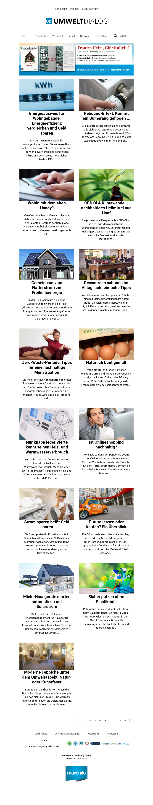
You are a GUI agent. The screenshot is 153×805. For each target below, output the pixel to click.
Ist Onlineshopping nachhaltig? (106, 445)
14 (114, 721)
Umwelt (72, 36)
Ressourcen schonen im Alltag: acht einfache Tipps (106, 286)
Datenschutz (41, 734)
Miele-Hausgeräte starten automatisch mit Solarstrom (47, 602)
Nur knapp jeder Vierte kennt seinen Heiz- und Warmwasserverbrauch (46, 447)
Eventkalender (90, 8)
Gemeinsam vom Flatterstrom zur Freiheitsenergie (46, 288)
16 (125, 721)
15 (120, 721)
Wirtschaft (57, 36)
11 (100, 721)
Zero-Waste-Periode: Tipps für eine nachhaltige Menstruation (47, 368)
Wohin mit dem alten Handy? (47, 206)
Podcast (74, 8)
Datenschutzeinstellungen (67, 734)
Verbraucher (41, 36)
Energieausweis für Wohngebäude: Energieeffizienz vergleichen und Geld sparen (46, 124)
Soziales (84, 36)
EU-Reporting (100, 36)
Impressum (112, 734)
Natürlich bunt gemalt (106, 363)
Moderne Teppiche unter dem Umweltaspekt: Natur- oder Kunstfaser (46, 677)
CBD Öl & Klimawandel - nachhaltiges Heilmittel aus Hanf (106, 208)
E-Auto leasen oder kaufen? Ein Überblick (106, 525)
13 (109, 721)
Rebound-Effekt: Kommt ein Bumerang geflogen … (106, 116)
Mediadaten (94, 734)
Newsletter (61, 8)
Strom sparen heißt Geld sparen (46, 525)
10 (95, 721)
